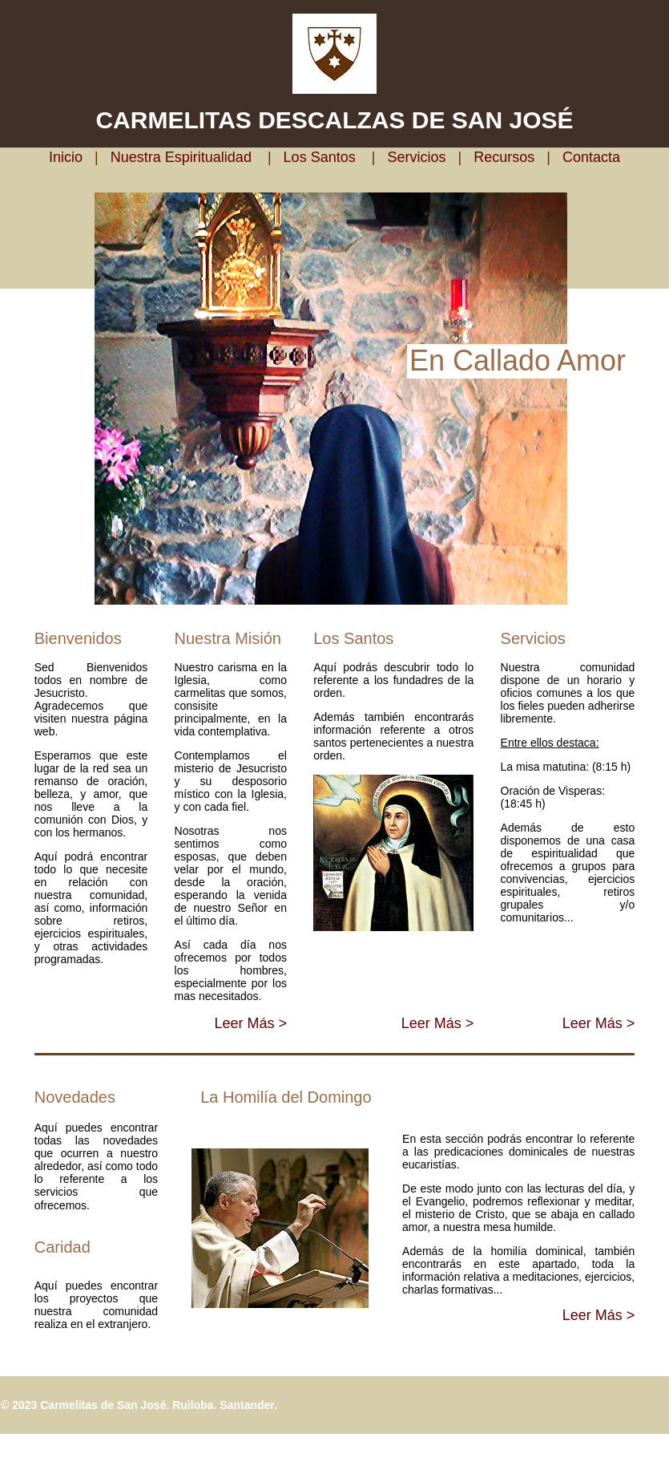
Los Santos (320, 157)
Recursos (504, 157)
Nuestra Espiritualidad (179, 157)
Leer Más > (250, 1023)
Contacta (591, 157)
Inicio (70, 157)
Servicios (416, 157)
